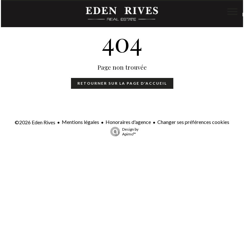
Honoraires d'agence (128, 122)
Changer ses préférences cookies (193, 122)
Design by (122, 131)
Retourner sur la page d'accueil (122, 83)
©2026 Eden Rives (35, 122)
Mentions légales (80, 122)
